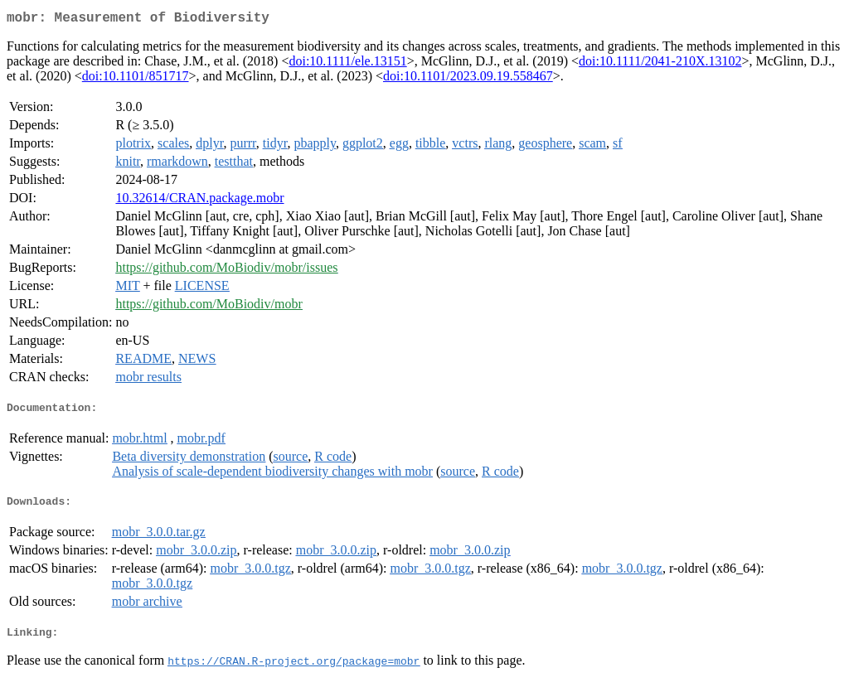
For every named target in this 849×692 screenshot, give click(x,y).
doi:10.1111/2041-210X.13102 (660, 64)
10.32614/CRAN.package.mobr (199, 201)
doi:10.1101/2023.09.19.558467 (468, 79)
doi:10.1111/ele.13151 (347, 64)
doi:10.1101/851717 (135, 79)
